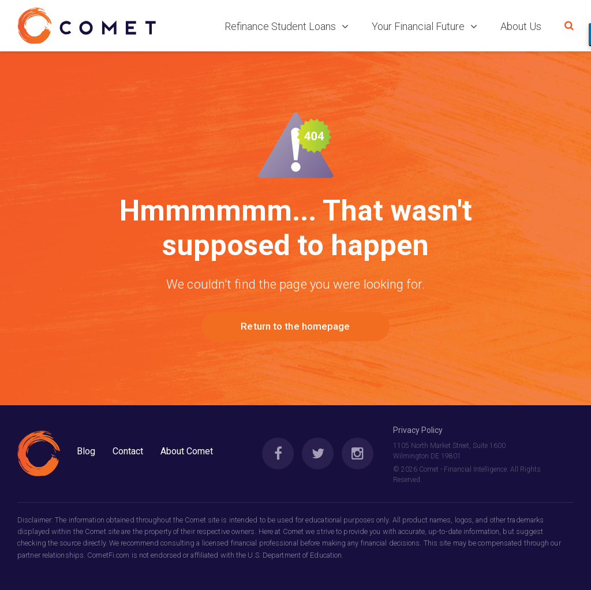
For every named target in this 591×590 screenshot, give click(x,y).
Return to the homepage (295, 326)
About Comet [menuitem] (186, 451)
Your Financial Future (424, 26)
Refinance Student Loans (287, 26)
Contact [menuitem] (128, 451)
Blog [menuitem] (86, 451)
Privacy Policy (418, 430)
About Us (520, 26)
